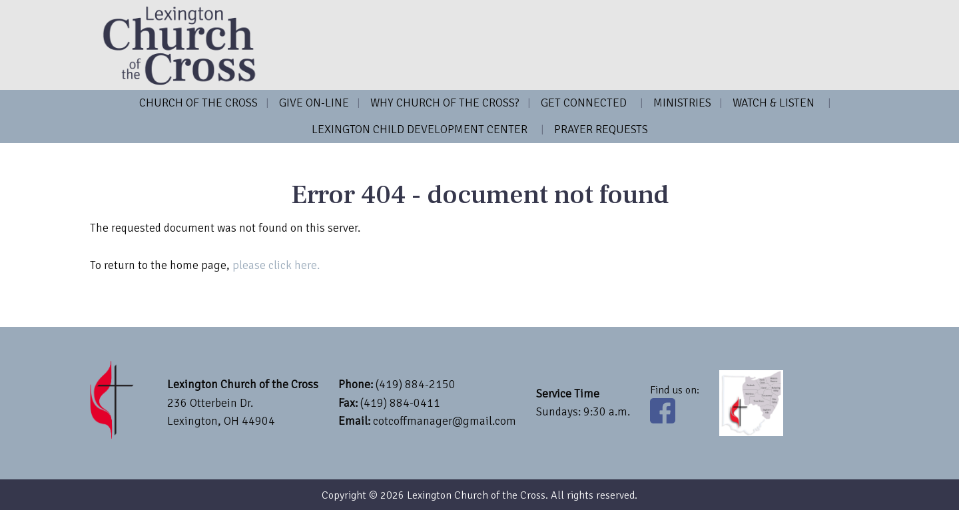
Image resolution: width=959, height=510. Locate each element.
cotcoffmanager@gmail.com (444, 420)
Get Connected (584, 102)
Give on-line (314, 102)
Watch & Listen (773, 102)
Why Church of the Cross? (444, 102)
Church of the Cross (198, 102)
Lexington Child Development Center (419, 129)
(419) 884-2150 (416, 384)
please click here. (276, 265)
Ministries (682, 102)
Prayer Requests (601, 129)
